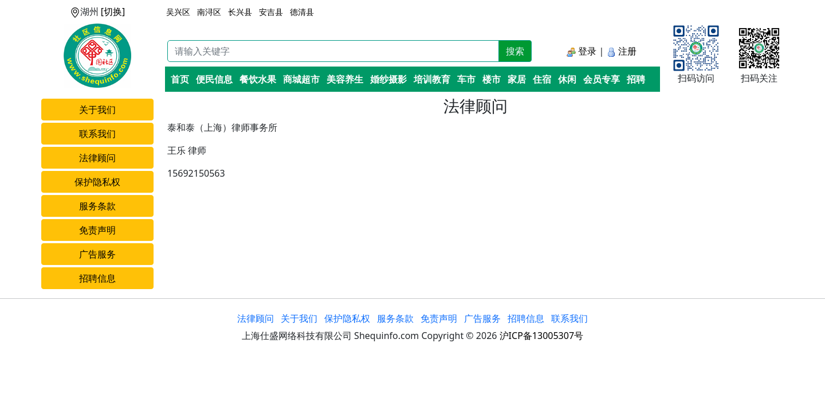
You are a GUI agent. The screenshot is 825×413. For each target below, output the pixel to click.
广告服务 (97, 254)
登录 (581, 51)
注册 (622, 51)
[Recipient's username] (333, 51)
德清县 (302, 11)
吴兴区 (178, 11)
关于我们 (97, 109)
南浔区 (209, 11)
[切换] (113, 11)
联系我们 (97, 133)
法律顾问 (97, 157)
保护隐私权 (97, 182)
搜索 (515, 51)
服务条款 (97, 206)
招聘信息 (97, 278)
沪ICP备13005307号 (541, 335)
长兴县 (240, 11)
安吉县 (271, 11)
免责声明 (97, 230)
